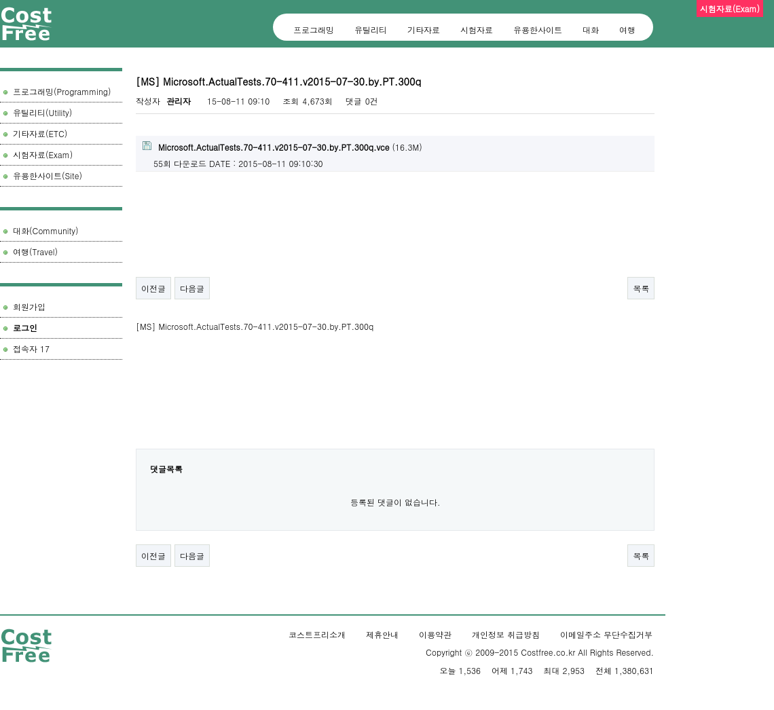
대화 (591, 29)
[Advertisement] (61, 431)
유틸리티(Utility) (42, 112)
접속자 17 (31, 348)
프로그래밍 (313, 29)
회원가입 (29, 306)
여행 (627, 29)
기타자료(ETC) (40, 133)
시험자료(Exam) (43, 154)
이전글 (153, 288)
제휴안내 (382, 634)
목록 (641, 288)
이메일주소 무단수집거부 (606, 634)
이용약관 (435, 634)
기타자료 (423, 29)
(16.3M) (282, 147)
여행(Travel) (35, 251)
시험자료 (476, 29)
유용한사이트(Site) (47, 175)
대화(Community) (46, 230)
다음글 (192, 288)
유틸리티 (370, 29)
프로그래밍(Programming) (62, 91)
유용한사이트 (537, 29)
